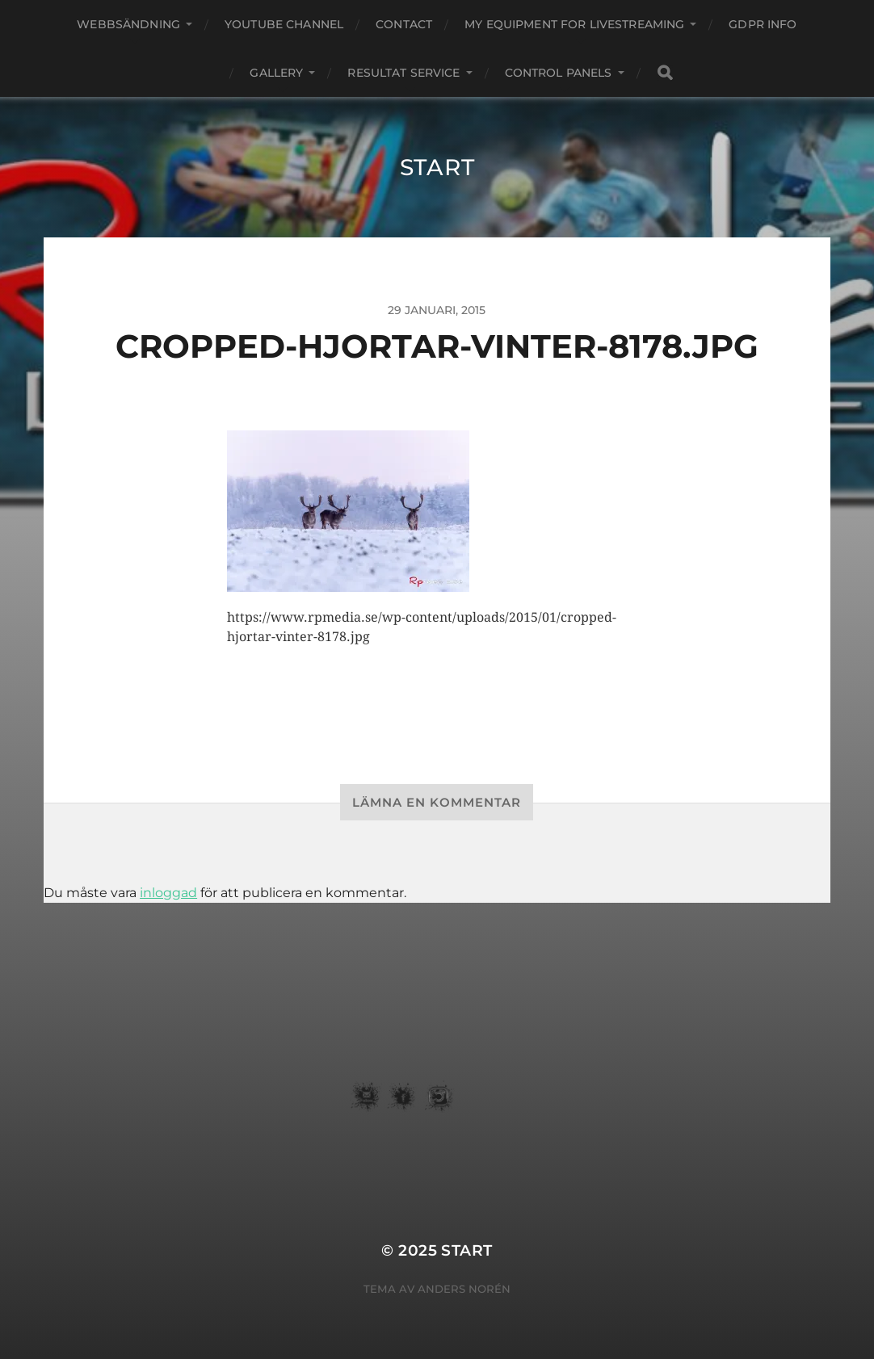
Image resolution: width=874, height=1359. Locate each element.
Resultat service (403, 72)
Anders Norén (464, 1288)
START (437, 167)
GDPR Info (762, 24)
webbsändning (128, 24)
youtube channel (284, 24)
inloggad (168, 892)
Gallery (276, 72)
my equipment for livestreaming (574, 24)
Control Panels (558, 72)
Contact (404, 24)
